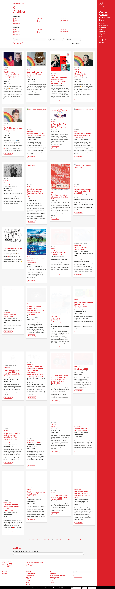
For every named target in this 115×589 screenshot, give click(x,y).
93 (45, 540)
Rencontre (63, 22)
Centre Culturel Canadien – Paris (104, 12)
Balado (15, 18)
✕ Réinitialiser (75, 43)
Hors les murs (103, 27)
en (103, 42)
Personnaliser (92, 587)
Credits (52, 583)
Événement (63, 18)
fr (100, 42)
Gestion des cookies (55, 581)
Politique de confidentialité (57, 575)
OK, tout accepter (75, 587)
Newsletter (53, 573)
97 (61, 540)
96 (57, 540)
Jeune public (64, 20)
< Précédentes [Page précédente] (18, 540)
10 (29, 540)
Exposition (16, 20)
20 (33, 540)
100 (69, 540)
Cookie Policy (54, 579)
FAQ (51, 571)
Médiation (102, 31)
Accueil (15, 3)
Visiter (101, 37)
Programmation (103, 25)
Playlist (39, 22)
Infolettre (102, 33)
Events (21, 3)
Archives (101, 35)
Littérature (16, 22)
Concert (39, 18)
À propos (102, 24)
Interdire (84, 587)
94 (49, 540)
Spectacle (16, 23)
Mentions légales (54, 577)
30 (37, 540)
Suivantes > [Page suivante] (80, 540)
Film (38, 20)
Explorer (101, 29)
